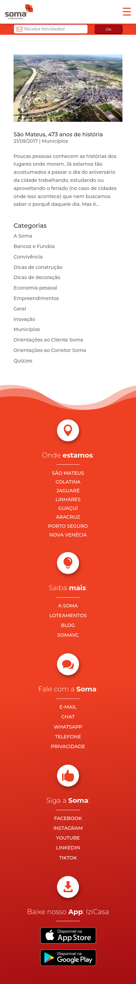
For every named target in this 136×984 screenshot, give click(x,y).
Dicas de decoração (37, 277)
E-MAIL (68, 707)
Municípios (55, 141)
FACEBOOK (68, 818)
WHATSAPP (68, 727)
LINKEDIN (68, 848)
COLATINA (68, 482)
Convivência (28, 257)
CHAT (68, 717)
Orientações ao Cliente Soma (48, 340)
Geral (20, 309)
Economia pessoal (35, 288)
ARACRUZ (68, 517)
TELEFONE (68, 737)
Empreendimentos (36, 298)
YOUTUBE (68, 838)
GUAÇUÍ (68, 508)
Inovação (24, 319)
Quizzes (23, 361)
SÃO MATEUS (68, 473)
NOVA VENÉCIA (68, 535)
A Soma (23, 236)
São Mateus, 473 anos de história (58, 134)
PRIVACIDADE (68, 746)
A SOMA (68, 606)
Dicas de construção (38, 267)
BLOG (68, 625)
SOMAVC (68, 635)
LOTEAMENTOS (67, 615)
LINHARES (68, 499)
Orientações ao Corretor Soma (50, 350)
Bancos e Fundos (34, 246)
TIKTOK (68, 858)
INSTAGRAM (68, 828)
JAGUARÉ (68, 491)
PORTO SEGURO (68, 526)
